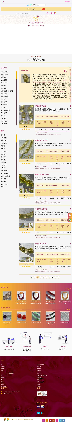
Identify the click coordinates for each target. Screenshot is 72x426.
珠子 (3, 384)
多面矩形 (3, 181)
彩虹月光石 (4, 121)
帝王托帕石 (4, 115)
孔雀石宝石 (4, 113)
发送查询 (3, 377)
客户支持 (42, 25)
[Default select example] (41, 5)
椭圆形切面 (51, 82)
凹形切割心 (4, 151)
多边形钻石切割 (5, 176)
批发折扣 (39, 368)
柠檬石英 (62, 91)
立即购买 (39, 386)
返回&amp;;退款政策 (42, 375)
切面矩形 (57, 82)
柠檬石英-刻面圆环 (41, 140)
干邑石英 (3, 118)
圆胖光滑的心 (4, 170)
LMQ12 (26, 229)
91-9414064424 (6, 393)
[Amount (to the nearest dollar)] (31, 13)
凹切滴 (3, 146)
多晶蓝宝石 (4, 102)
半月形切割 (4, 165)
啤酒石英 (3, 85)
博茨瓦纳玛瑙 (4, 74)
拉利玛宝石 (4, 124)
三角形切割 (4, 137)
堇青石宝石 (4, 94)
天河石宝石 (4, 107)
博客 (2, 371)
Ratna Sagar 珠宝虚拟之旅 (7, 373)
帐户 (2, 375)
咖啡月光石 (4, 83)
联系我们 (3, 368)
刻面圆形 (3, 154)
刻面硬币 (3, 159)
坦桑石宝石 (4, 88)
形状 (37, 25)
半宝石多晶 (4, 72)
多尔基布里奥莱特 (6, 173)
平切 (2, 187)
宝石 (33, 25)
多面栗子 (3, 179)
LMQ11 (26, 195)
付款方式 (39, 366)
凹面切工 (37, 82)
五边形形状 (4, 140)
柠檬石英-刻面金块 (41, 243)
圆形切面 (43, 82)
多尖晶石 (3, 99)
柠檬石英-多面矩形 (41, 209)
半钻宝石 (3, 168)
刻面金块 (3, 162)
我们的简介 (3, 366)
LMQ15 (26, 264)
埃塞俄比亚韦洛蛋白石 (7, 91)
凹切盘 (3, 148)
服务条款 (39, 371)
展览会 (38, 384)
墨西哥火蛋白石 (5, 96)
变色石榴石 (4, 80)
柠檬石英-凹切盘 (40, 106)
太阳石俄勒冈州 (5, 110)
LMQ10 (26, 161)
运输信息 (39, 377)
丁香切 (3, 135)
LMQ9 (26, 126)
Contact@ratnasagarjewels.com (10, 391)
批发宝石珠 (3, 386)
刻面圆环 (3, 157)
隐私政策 (39, 373)
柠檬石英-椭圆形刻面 (42, 175)
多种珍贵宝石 (4, 104)
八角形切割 (4, 143)
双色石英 (3, 77)
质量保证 (39, 379)
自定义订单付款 (40, 364)
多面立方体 (4, 184)
